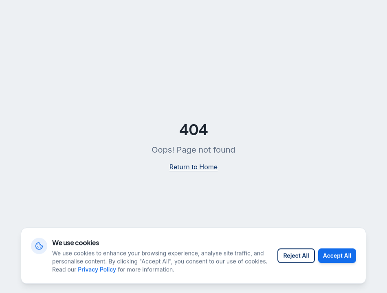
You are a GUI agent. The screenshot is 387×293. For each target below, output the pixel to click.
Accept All (337, 265)
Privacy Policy (97, 279)
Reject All (296, 265)
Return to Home (193, 167)
